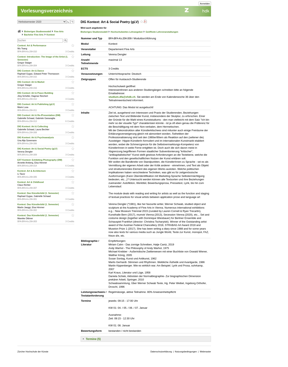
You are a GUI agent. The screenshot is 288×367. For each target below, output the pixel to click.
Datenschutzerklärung (161, 351)
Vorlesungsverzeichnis (47, 10)
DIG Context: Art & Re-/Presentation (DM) (39, 115)
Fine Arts (58, 31)
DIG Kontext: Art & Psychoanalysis (35, 137)
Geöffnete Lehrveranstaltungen (162, 32)
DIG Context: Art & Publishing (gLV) (36, 104)
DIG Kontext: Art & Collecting (33, 126)
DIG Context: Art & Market (31, 82)
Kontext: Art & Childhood (30, 182)
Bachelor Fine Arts (33, 34)
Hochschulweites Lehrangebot (127, 32)
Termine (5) (93, 339)
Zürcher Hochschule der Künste (32, 351)
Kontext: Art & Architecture (31, 171)
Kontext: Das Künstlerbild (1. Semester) (38, 193)
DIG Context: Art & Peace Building (35, 93)
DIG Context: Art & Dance (31, 71)
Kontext (51, 34)
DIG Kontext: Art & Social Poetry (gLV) (37, 148)
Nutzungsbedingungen (186, 351)
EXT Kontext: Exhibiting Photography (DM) (40, 160)
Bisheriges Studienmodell (37, 31)
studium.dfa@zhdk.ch (121, 96)
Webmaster (205, 351)
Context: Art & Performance (32, 45)
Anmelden (205, 3)
